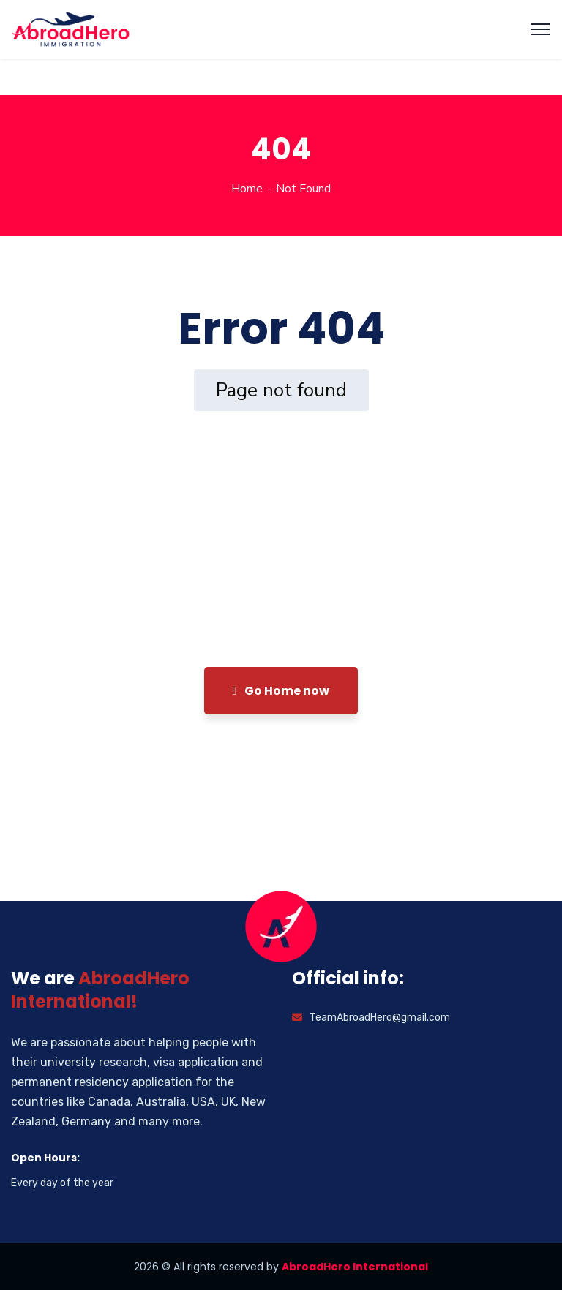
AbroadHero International (355, 1266)
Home (247, 189)
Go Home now (281, 690)
